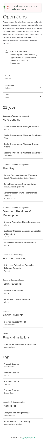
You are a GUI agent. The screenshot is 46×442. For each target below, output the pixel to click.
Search (7, 76)
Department (9, 85)
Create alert (15, 63)
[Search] (23, 79)
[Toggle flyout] (40, 87)
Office (7, 95)
